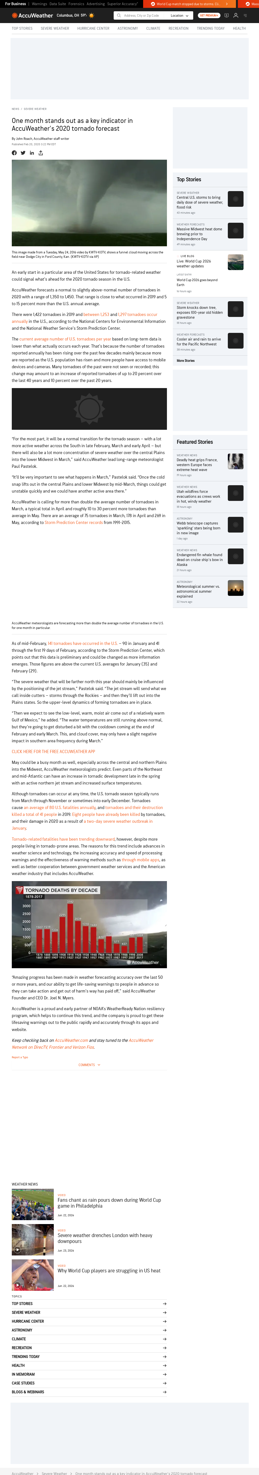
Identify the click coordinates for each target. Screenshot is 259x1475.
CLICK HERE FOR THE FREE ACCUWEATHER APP (53, 751)
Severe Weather (35, 109)
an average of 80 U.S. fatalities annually (59, 807)
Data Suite (58, 4)
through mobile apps (140, 859)
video (62, 1195)
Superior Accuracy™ (122, 4)
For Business (15, 4)
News (15, 109)
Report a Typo (20, 1057)
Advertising (96, 4)
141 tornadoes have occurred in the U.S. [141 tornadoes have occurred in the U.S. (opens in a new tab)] (83, 643)
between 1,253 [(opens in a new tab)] (96, 314)
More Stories (185, 361)
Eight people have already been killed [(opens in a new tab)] (106, 814)
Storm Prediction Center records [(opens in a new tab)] (74, 522)
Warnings (39, 4)
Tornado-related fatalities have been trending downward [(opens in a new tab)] (63, 839)
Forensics (76, 4)
